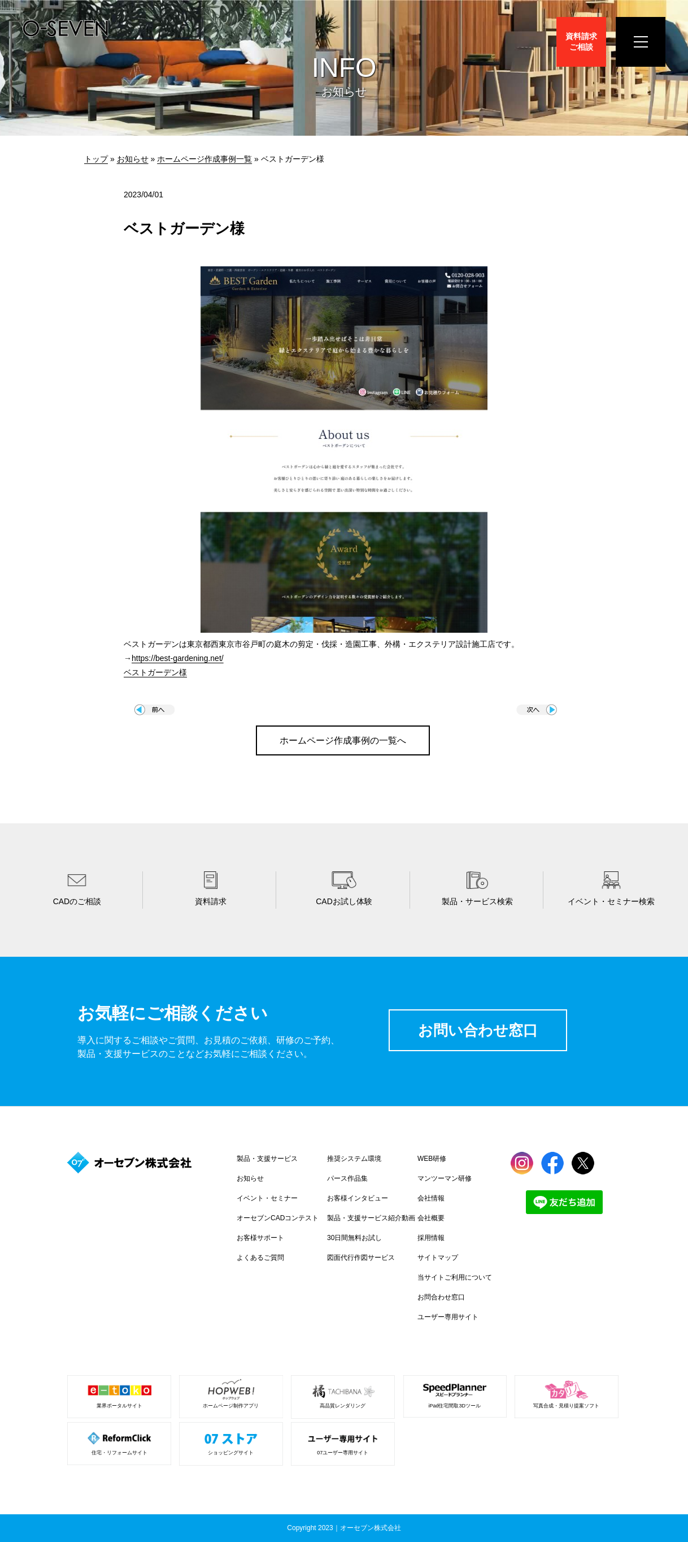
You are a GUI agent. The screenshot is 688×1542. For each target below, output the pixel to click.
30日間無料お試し (354, 1238)
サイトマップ (437, 1258)
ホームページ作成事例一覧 (204, 158)
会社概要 (431, 1218)
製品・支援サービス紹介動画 (371, 1218)
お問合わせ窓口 (441, 1297)
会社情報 (431, 1198)
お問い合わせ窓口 (478, 1030)
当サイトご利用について (454, 1277)
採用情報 (431, 1238)
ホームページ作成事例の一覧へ (343, 740)
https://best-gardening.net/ (178, 658)
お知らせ (133, 158)
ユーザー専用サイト (447, 1317)
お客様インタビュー (357, 1198)
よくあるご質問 (260, 1258)
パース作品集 (347, 1178)
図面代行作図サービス (361, 1258)
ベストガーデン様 (155, 672)
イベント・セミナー (267, 1198)
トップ (96, 158)
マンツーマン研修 (444, 1178)
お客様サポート (260, 1238)
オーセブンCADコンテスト (278, 1218)
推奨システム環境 (354, 1159)
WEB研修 (431, 1159)
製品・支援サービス (267, 1159)
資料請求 (581, 41)
